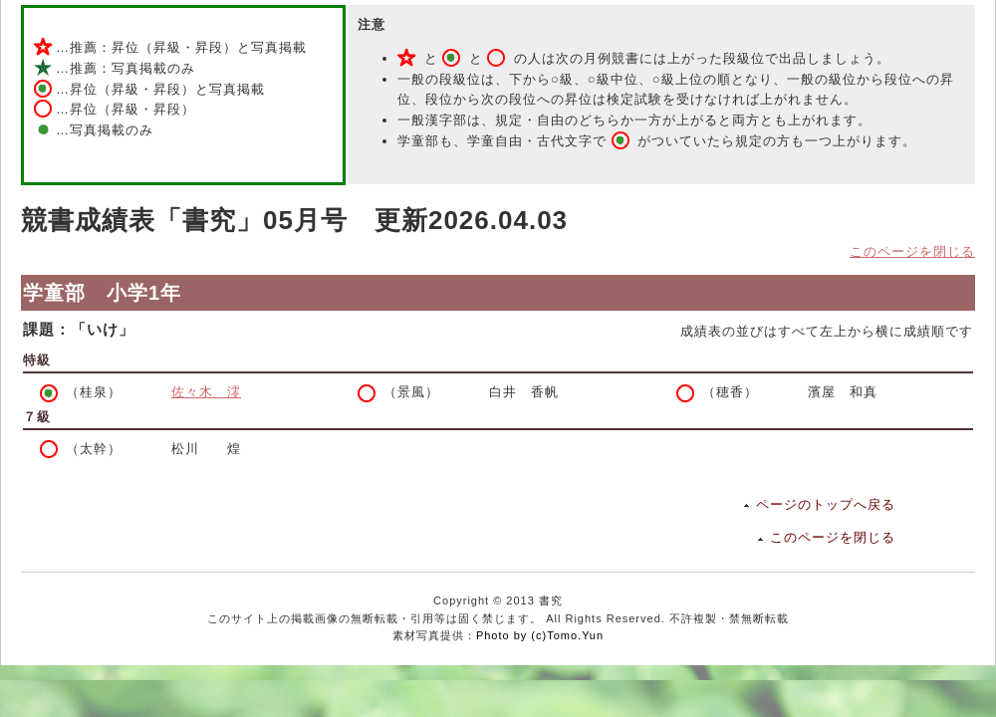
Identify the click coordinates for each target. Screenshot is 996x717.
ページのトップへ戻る (825, 504)
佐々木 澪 (206, 391)
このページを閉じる (912, 251)
